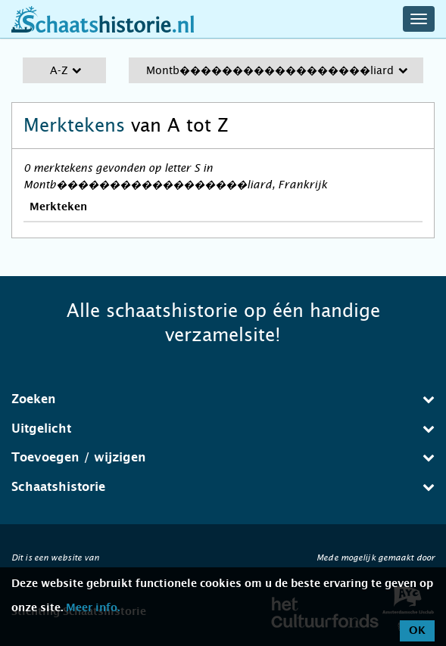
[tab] (223, 399)
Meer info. (93, 608)
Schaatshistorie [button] (223, 486)
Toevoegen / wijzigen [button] (223, 457)
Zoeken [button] (223, 399)
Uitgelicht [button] (223, 428)
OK (417, 631)
